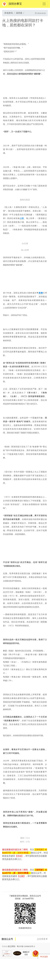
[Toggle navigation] (44, 4)
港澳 (41, 293)
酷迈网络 (11, 946)
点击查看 (42, 939)
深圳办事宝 (12, 4)
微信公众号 (7, 939)
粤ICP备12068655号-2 (26, 946)
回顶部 (44, 957)
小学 (22, 218)
